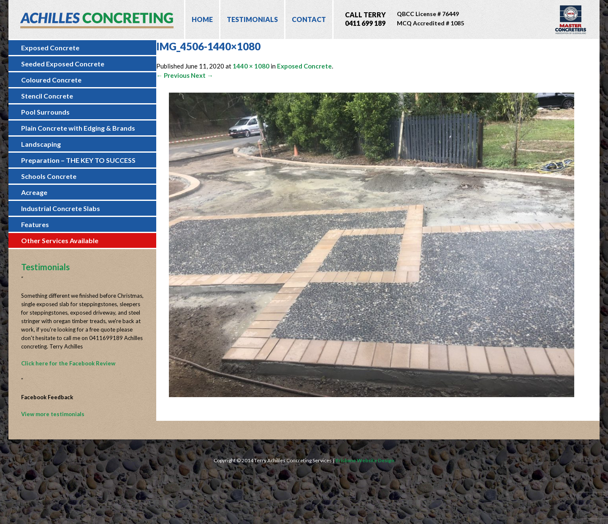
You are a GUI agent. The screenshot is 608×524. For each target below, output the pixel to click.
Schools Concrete (48, 176)
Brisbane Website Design (364, 460)
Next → (202, 75)
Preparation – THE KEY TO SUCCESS (78, 160)
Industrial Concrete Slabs (60, 208)
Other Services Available (59, 240)
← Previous (173, 75)
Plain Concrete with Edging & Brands (78, 128)
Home (202, 19)
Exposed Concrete (50, 48)
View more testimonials (52, 414)
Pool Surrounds (45, 112)
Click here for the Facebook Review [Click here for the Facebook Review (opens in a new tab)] (68, 363)
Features (35, 224)
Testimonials (252, 19)
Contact (309, 19)
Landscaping (41, 144)
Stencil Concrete (47, 96)
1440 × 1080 (251, 66)
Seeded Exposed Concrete (62, 64)
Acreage (34, 192)
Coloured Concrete (51, 80)
